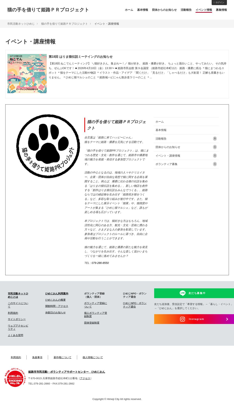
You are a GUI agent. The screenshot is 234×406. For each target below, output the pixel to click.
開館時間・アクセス (56, 306)
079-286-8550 (100, 262)
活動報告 (186, 9)
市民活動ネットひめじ (21, 23)
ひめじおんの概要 (55, 299)
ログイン (219, 2)
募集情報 (221, 9)
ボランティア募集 (186, 164)
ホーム (129, 9)
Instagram (196, 319)
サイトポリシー (17, 319)
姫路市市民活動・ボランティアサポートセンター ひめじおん (66, 371)
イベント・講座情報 (186, 155)
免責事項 (37, 357)
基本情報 (142, 9)
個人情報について (93, 357)
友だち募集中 (197, 293)
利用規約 (13, 312)
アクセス (85, 378)
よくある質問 (15, 335)
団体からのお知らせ (164, 9)
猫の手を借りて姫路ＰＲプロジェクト (48, 9)
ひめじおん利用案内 (56, 293)
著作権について (62, 357)
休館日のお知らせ (55, 312)
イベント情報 (204, 9)
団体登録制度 (91, 322)
